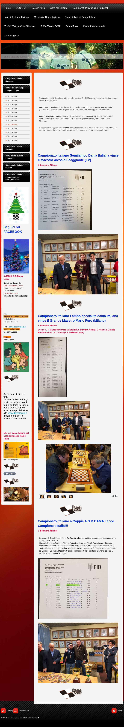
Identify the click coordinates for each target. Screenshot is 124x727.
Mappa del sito (24, 711)
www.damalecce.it (17, 413)
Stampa (9, 711)
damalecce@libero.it (17, 327)
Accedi (119, 711)
